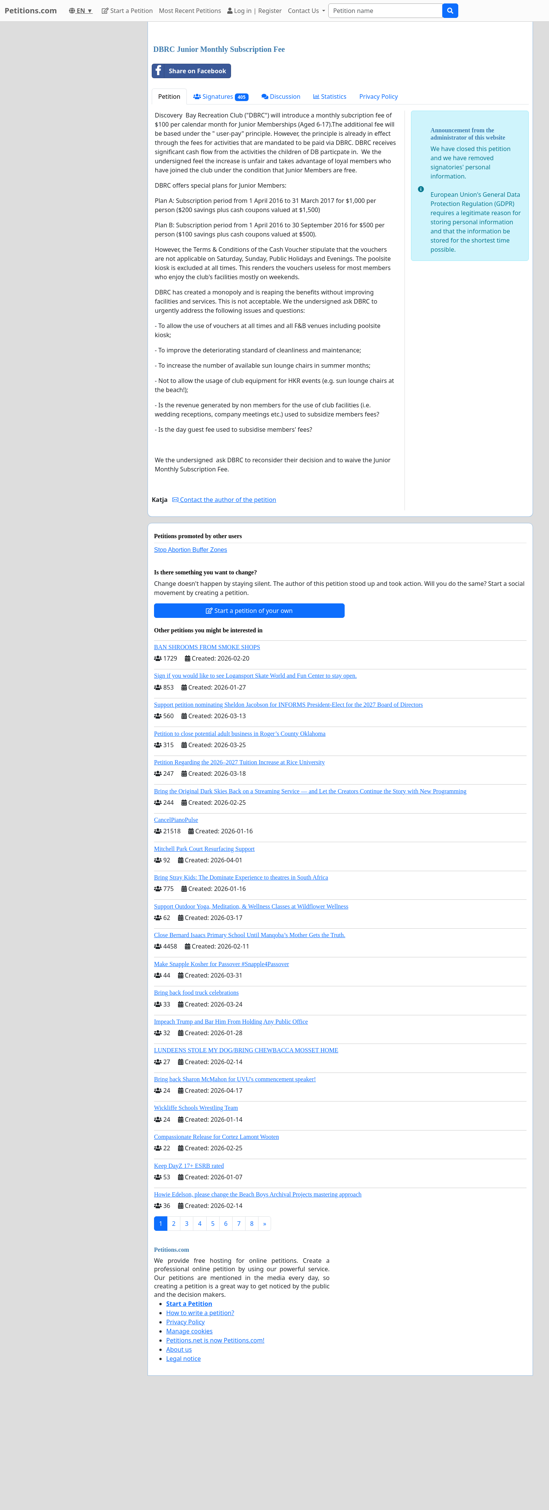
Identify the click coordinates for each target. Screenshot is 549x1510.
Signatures (221, 203)
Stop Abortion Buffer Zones (190, 656)
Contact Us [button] (304, 10)
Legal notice (183, 1465)
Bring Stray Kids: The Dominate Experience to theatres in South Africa (241, 984)
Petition (169, 203)
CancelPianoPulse (176, 926)
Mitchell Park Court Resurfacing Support (204, 955)
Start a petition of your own (249, 717)
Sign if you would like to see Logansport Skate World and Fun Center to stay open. (255, 782)
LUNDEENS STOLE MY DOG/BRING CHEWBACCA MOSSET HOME (246, 1157)
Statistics (330, 203)
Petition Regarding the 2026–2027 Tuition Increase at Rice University (239, 869)
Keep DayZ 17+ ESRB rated (189, 1272)
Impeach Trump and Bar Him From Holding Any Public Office (231, 1128)
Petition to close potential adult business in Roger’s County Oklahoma (240, 840)
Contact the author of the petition (224, 606)
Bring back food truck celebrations (196, 1099)
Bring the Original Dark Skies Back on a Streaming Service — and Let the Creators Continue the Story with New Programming (310, 898)
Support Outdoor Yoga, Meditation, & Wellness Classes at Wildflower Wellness (251, 1013)
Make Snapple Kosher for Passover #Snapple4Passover (221, 1071)
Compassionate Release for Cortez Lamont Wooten (216, 1243)
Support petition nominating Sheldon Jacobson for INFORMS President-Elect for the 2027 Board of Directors (288, 811)
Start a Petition (127, 10)
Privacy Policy (379, 203)
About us (179, 1456)
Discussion (281, 203)
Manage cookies (189, 1438)
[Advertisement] (340, 87)
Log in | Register (254, 10)
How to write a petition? (200, 1419)
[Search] (385, 10)
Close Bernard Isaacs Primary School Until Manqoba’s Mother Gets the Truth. (249, 1042)
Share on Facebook (189, 178)
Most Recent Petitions (190, 10)
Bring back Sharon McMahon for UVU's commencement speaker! (235, 1186)
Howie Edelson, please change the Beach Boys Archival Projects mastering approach (257, 1301)
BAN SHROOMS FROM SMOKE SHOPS (207, 754)
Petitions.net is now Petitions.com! (215, 1447)
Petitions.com (31, 10)
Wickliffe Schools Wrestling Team (196, 1214)
